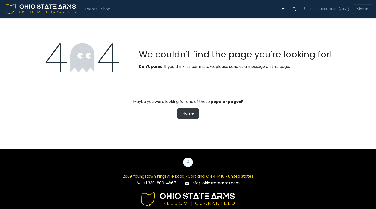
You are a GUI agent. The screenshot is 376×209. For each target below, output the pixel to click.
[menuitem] (91, 9)
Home (188, 113)
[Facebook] (188, 162)
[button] (294, 9)
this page (280, 66)
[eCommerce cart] (283, 9)
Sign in (362, 8)
